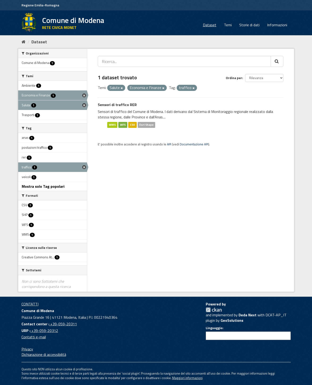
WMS (112, 124)
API (169, 144)
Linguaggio (214, 328)
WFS (123, 124)
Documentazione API (194, 144)
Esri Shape (146, 124)
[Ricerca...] (184, 61)
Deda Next (247, 315)
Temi (228, 25)
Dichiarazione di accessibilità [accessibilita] (43, 354)
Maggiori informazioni (187, 378)
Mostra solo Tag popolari (43, 186)
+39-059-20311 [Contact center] (63, 324)
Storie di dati (249, 25)
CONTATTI (29, 304)
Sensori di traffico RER (117, 104)
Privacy (27, 349)
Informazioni (277, 25)
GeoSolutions (232, 320)
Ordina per (234, 77)
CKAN (214, 309)
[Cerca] (277, 61)
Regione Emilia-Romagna (40, 5)
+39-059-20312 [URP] (44, 330)
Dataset (209, 25)
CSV (132, 124)
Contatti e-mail (33, 337)
